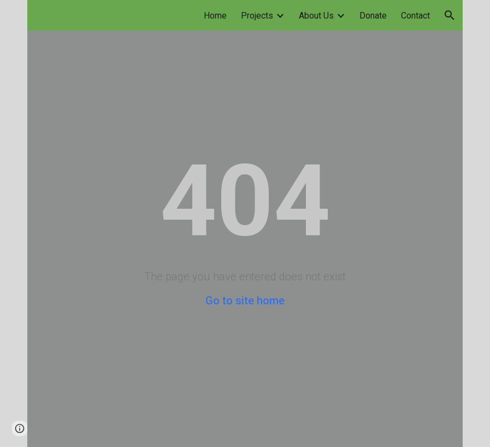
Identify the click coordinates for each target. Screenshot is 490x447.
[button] (449, 15)
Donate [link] (373, 15)
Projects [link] (257, 15)
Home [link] (215, 15)
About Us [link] (316, 15)
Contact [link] (415, 15)
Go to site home (245, 300)
